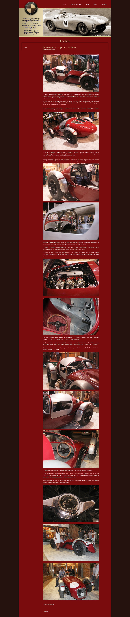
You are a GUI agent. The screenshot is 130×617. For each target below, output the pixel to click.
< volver (25, 47)
